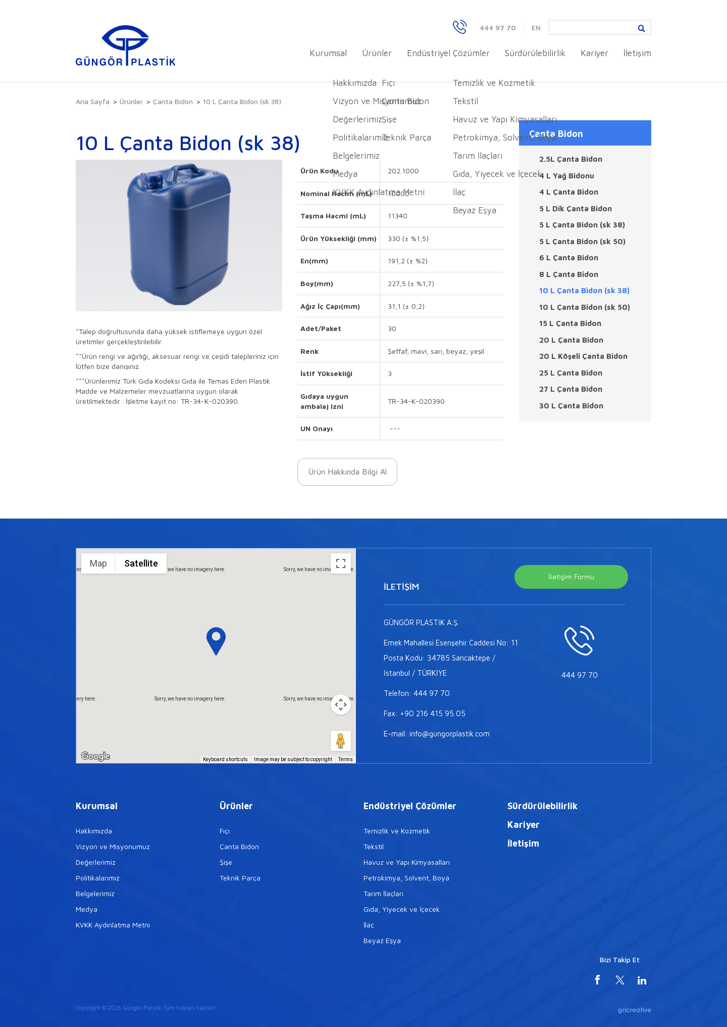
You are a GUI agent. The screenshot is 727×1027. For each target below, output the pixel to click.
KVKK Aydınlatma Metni (113, 924)
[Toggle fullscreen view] (341, 563)
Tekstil (374, 846)
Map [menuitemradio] (98, 563)
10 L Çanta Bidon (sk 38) (584, 290)
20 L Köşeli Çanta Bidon (583, 356)
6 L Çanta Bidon (568, 257)
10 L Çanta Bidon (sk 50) (584, 307)
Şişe (226, 862)
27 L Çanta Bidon (570, 389)
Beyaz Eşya (382, 940)
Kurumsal (328, 53)
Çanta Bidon (173, 101)
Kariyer (594, 53)
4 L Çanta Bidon (568, 192)
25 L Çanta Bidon (570, 372)
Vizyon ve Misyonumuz (113, 846)
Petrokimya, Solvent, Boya (406, 877)
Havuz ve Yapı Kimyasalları (407, 862)
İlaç (369, 924)
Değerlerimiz (96, 862)
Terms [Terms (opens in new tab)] (345, 759)
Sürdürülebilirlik (535, 53)
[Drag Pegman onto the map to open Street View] (341, 741)
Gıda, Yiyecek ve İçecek (402, 909)
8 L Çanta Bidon (568, 274)
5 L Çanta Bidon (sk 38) (582, 224)
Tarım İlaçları (383, 893)
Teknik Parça (240, 877)
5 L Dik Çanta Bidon (575, 208)
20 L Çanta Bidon (571, 340)
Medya (86, 909)
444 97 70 (498, 27)
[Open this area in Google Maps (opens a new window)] (95, 756)
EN (536, 27)
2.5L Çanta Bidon (570, 159)
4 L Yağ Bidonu (566, 175)
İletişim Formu (571, 576)
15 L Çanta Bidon (570, 323)
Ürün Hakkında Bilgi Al (347, 471)
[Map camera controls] (341, 704)
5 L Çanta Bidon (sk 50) (582, 241)
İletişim (637, 53)
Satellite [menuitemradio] (141, 563)
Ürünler (377, 53)
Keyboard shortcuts (225, 759)
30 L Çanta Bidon (571, 405)
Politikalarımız (98, 877)
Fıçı (225, 830)
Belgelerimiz (95, 893)
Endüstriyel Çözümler (448, 53)
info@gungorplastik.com (449, 733)
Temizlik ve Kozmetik (397, 830)
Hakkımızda (94, 830)
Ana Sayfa (93, 101)
